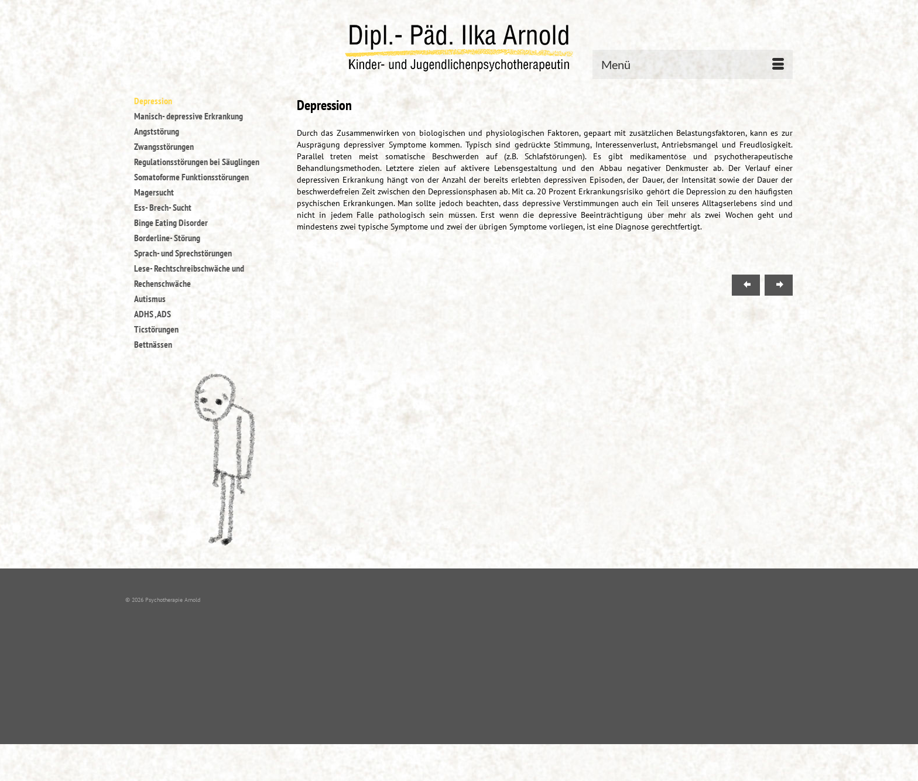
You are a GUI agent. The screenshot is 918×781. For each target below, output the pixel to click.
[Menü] (692, 64)
